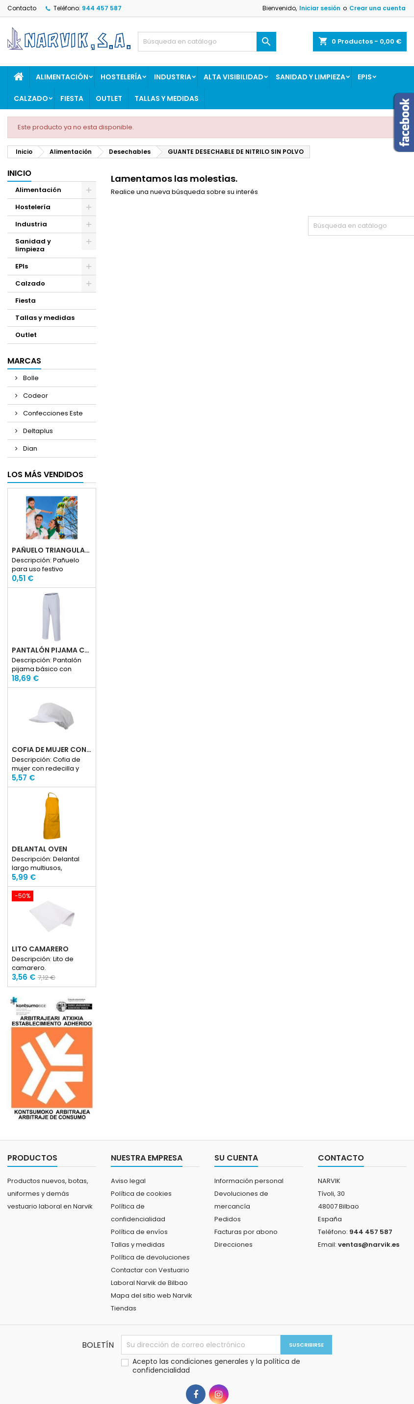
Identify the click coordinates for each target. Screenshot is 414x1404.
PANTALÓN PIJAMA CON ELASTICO (52, 650)
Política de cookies (141, 1193)
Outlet (109, 98)
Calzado (31, 98)
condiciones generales (210, 1361)
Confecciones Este (52, 413)
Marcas (24, 360)
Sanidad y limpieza (310, 77)
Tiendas (123, 1308)
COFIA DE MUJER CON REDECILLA (52, 749)
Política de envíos (139, 1231)
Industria (172, 77)
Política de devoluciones (150, 1257)
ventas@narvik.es (368, 1244)
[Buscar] (207, 41)
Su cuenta (236, 1157)
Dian (29, 448)
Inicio (19, 173)
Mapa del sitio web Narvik (151, 1295)
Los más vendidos (45, 474)
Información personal (249, 1181)
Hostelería (121, 77)
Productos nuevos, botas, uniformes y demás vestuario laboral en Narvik (50, 1193)
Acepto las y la (216, 1366)
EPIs (365, 77)
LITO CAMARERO (40, 949)
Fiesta (71, 98)
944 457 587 (102, 8)
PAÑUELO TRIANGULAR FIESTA (52, 550)
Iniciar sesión (319, 8)
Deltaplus (37, 431)
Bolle (30, 378)
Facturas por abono (246, 1231)
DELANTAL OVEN (39, 849)
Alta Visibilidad (233, 77)
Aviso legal (128, 1181)
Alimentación (62, 77)
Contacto (21, 8)
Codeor (35, 395)
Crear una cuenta (377, 8)
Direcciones (233, 1244)
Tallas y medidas (166, 98)
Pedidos (227, 1219)
